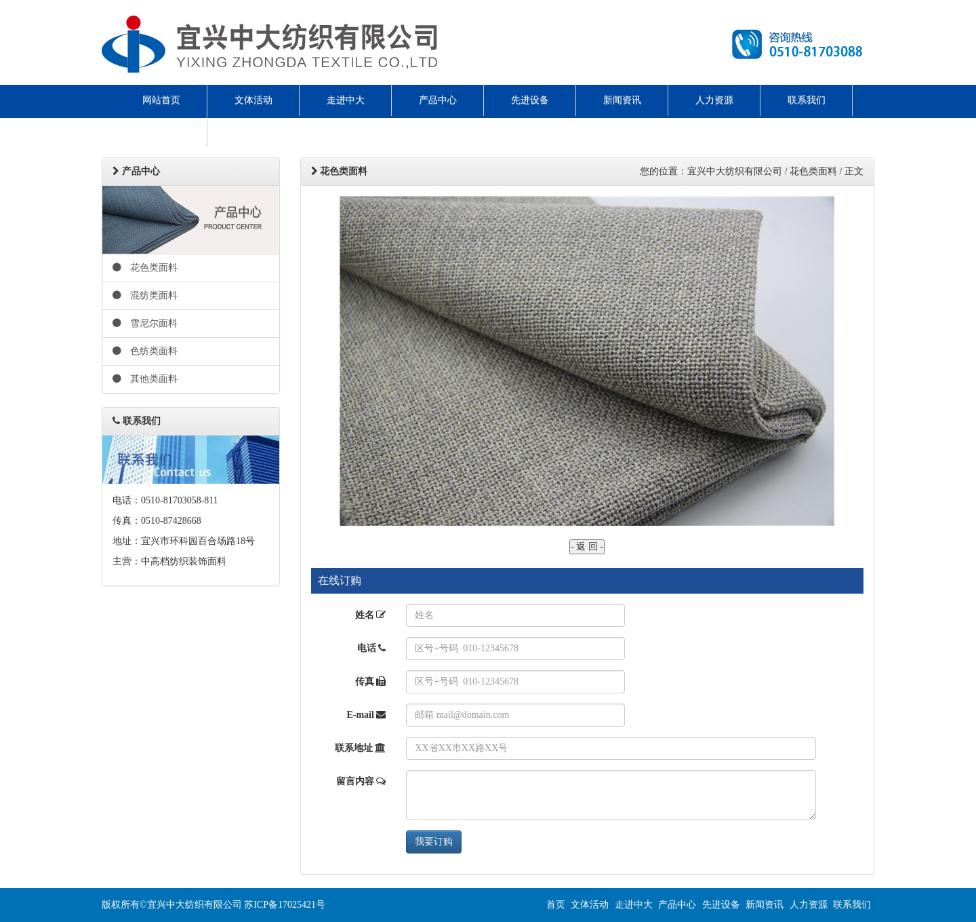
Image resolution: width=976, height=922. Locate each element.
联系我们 (807, 100)
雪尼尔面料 (145, 323)
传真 (370, 681)
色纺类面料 (145, 351)
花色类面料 (145, 268)
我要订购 (434, 842)
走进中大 (346, 100)
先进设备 (530, 100)
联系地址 (360, 748)
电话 (371, 648)
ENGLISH (161, 131)
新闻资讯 (622, 100)
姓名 (370, 615)
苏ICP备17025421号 (284, 905)
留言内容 (361, 781)
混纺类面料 (145, 295)
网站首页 (161, 100)
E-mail (366, 715)
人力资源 (714, 100)
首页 (555, 905)
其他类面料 (145, 379)
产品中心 (438, 100)
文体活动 (253, 100)
